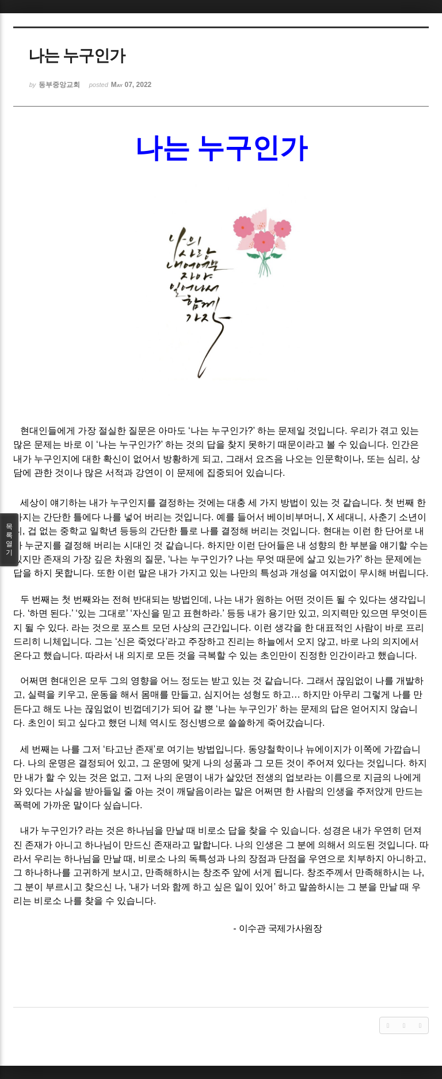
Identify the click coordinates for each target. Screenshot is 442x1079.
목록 (9, 540)
